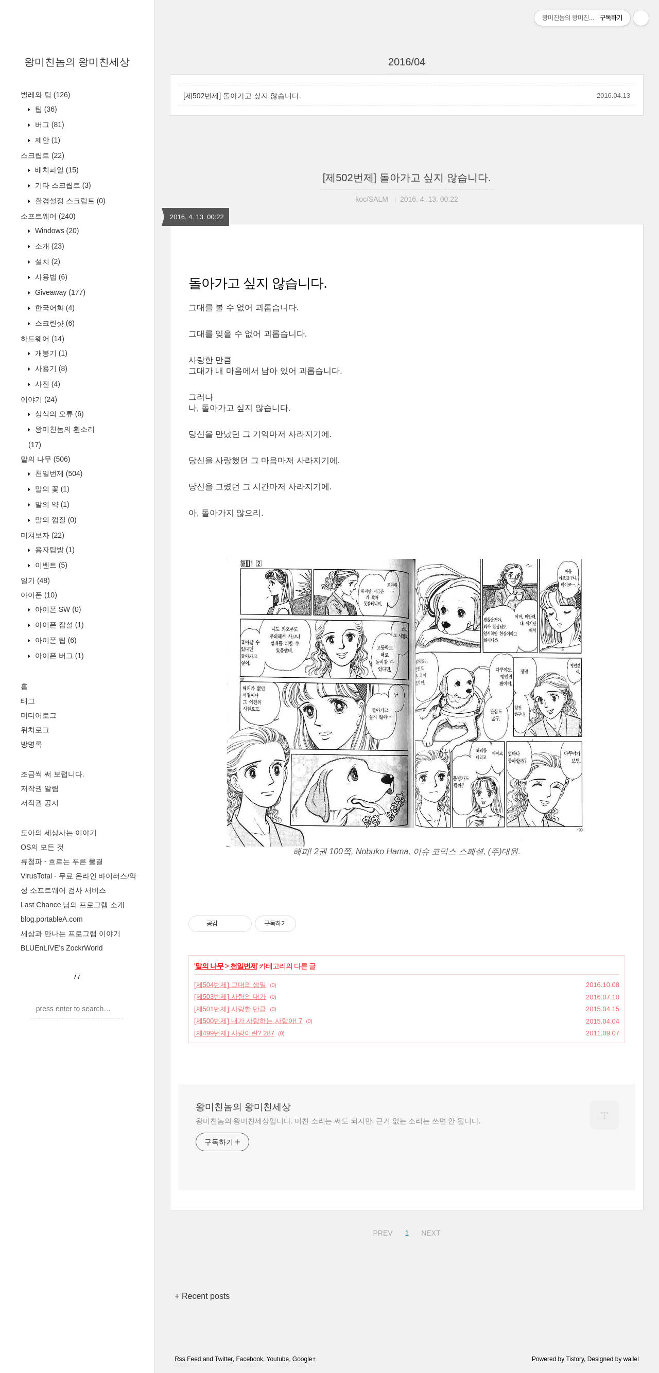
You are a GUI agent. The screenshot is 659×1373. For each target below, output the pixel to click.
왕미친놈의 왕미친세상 (77, 61)
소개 (48, 246)
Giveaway (59, 292)
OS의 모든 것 (42, 847)
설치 (46, 261)
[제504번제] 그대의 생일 (230, 985)
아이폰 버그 (58, 656)
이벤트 (50, 565)
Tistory (575, 1359)
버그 (48, 124)
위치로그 (35, 730)
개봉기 (50, 353)
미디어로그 (39, 715)
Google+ (304, 1359)
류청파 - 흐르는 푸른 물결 (62, 861)
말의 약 (51, 504)
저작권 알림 (40, 788)
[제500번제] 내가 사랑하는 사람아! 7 (248, 1021)
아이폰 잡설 (58, 625)
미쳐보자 (42, 535)
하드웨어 (42, 339)
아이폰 (39, 595)
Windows (56, 230)
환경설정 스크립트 (69, 201)
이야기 (39, 399)
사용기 (50, 368)
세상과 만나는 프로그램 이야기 (70, 933)
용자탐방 (54, 549)
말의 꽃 (51, 489)
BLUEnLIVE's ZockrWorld (62, 948)
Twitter (224, 1359)
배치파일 (56, 170)
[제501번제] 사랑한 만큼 (230, 1009)
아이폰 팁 (55, 640)
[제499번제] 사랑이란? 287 (234, 1033)
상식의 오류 (58, 414)
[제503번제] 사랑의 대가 (230, 996)
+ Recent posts (202, 1296)
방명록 (31, 744)
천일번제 (57, 473)
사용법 (50, 277)
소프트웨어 (48, 216)
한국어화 (54, 308)
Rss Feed (188, 1359)
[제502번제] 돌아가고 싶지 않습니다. (242, 96)
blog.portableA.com (52, 919)
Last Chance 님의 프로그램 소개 (73, 905)
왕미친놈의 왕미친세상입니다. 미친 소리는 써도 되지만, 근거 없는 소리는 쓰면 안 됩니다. (338, 1121)
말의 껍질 (55, 520)
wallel (631, 1359)
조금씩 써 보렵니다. (52, 774)
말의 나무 (45, 459)
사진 (46, 384)
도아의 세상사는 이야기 (59, 833)
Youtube (278, 1359)
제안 (46, 140)
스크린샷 (54, 323)
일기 (35, 580)
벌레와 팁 (45, 95)
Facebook (249, 1359)
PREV (381, 1231)
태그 (28, 701)
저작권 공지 (40, 803)
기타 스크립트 (62, 185)
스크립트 (42, 155)
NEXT (429, 1231)
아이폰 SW (57, 609)
